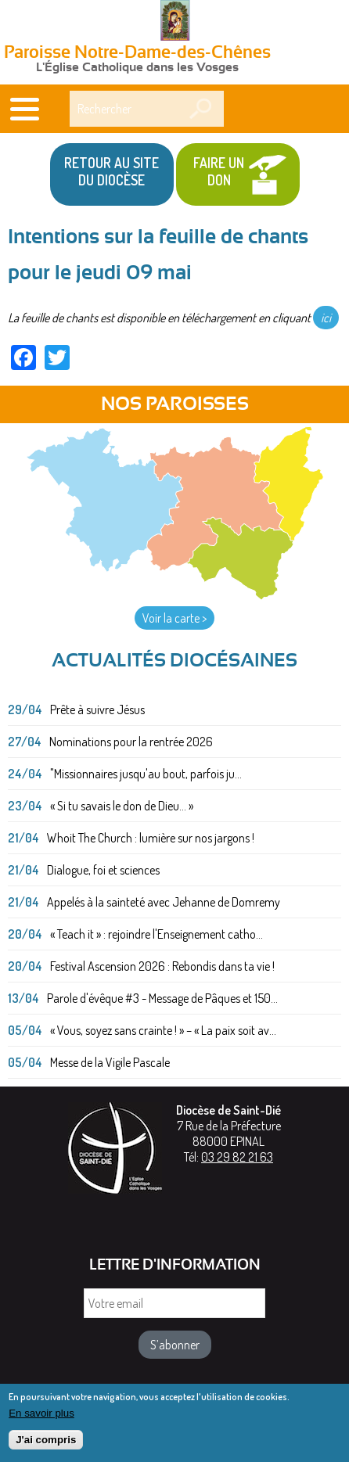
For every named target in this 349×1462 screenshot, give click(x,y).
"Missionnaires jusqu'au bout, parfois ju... (146, 773)
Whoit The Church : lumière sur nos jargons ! (150, 838)
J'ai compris (46, 1444)
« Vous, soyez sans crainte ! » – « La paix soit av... (163, 1030)
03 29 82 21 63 (237, 1157)
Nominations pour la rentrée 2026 (131, 741)
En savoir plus (41, 1417)
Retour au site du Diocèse (111, 171)
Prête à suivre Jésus (97, 709)
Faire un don (218, 171)
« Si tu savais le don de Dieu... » (121, 806)
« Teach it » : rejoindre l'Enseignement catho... (156, 934)
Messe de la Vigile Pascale (110, 1062)
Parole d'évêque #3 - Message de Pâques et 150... (162, 998)
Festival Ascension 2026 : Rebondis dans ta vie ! (162, 966)
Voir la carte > (174, 618)
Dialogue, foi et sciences (103, 870)
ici (326, 317)
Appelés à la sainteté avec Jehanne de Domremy (163, 902)
